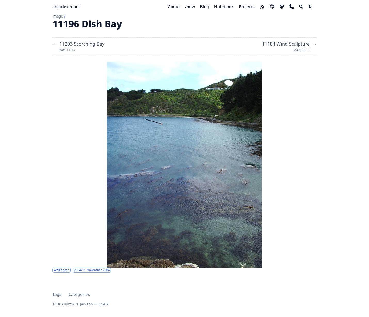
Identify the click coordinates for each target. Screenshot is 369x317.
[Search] (301, 7)
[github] (272, 6)
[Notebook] (224, 7)
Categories (79, 294)
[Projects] (247, 7)
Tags (56, 294)
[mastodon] (281, 6)
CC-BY (103, 304)
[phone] (291, 6)
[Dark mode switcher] (310, 7)
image (57, 16)
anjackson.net (66, 7)
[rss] (262, 6)
